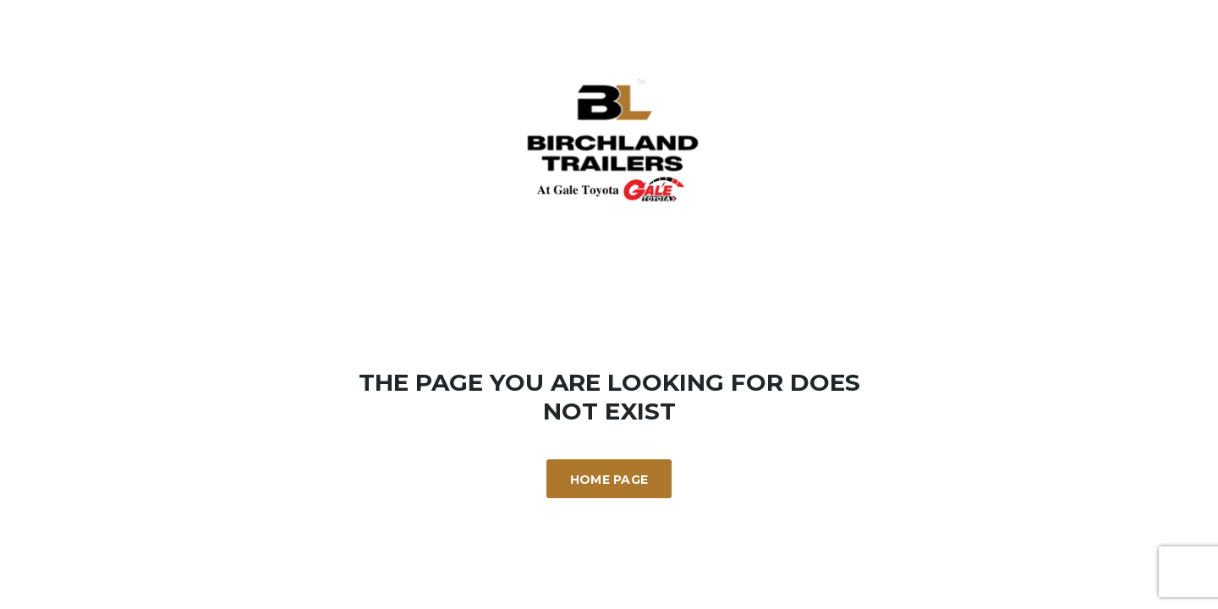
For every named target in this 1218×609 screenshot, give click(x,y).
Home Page (609, 479)
